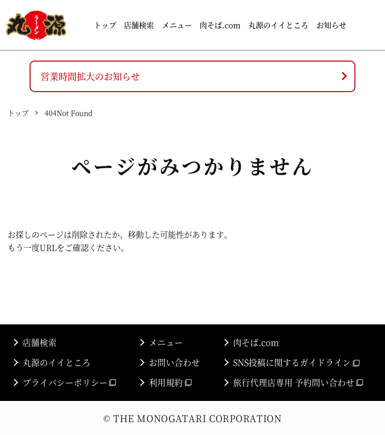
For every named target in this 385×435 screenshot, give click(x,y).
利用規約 (170, 382)
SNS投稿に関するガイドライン (296, 362)
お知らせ (331, 25)
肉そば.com (220, 25)
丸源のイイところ (278, 25)
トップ (105, 25)
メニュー (177, 25)
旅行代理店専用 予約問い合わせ (298, 382)
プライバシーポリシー (69, 382)
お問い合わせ (174, 362)
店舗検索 (139, 25)
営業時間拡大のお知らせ (90, 76)
